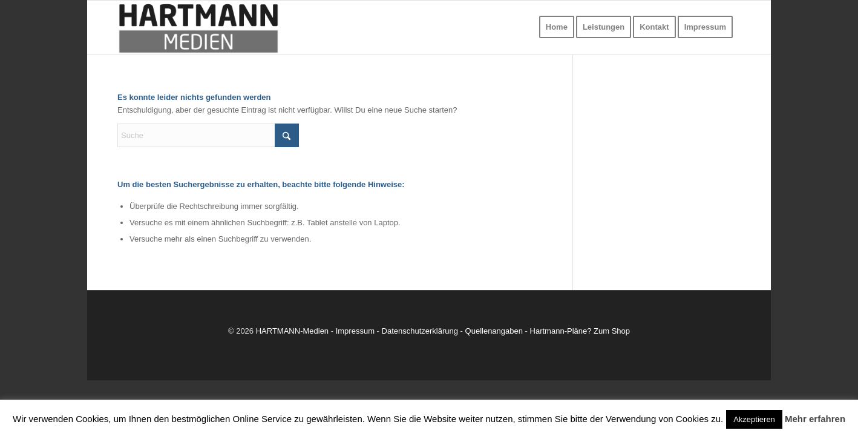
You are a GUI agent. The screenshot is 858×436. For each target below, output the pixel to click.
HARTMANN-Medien (292, 330)
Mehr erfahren (815, 419)
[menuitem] (556, 27)
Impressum (355, 330)
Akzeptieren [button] (754, 419)
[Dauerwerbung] (198, 27)
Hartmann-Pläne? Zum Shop (580, 330)
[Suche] (208, 135)
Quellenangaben (494, 330)
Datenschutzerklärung (420, 330)
